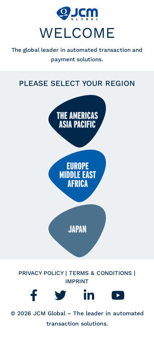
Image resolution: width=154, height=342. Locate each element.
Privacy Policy (41, 273)
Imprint (77, 281)
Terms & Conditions (101, 273)
